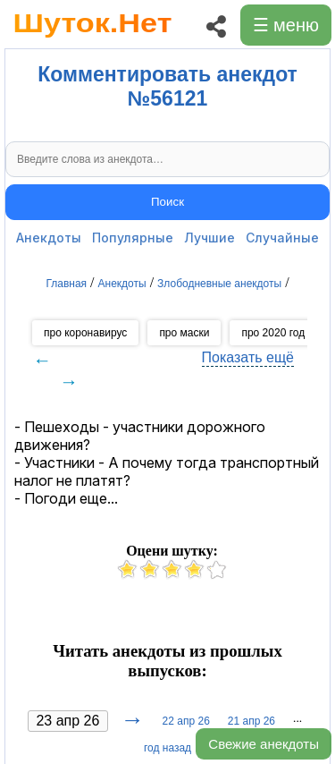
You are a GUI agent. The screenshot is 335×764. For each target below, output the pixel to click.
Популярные (132, 237)
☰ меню (286, 25)
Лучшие (209, 237)
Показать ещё (248, 357)
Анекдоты (48, 237)
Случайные (282, 237)
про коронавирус (85, 333)
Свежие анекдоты (263, 743)
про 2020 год (273, 333)
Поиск (167, 201)
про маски (184, 333)
